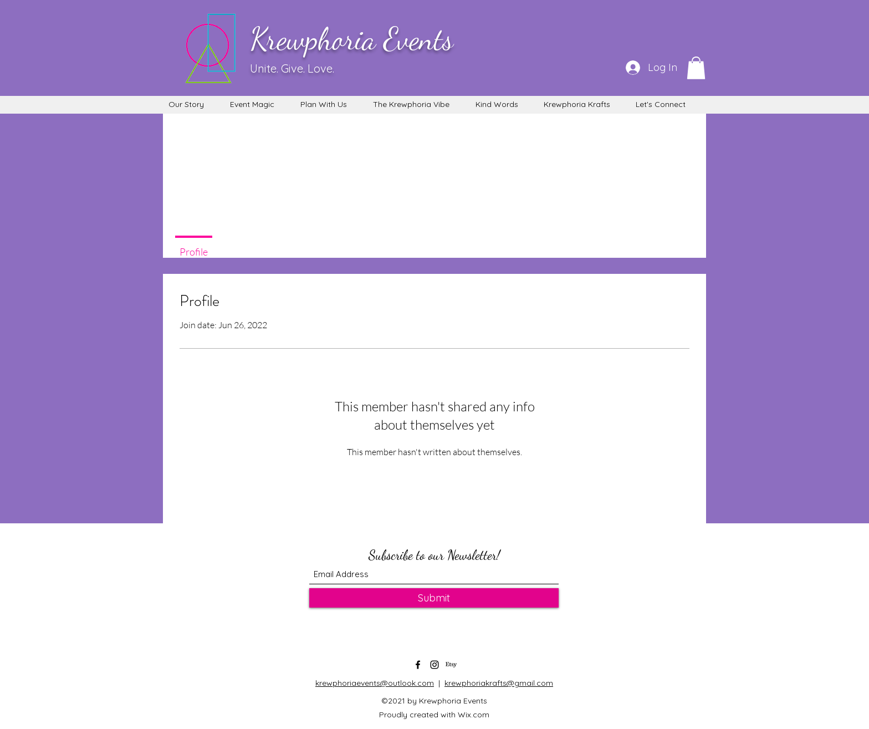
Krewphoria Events (351, 39)
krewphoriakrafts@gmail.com (498, 683)
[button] (696, 68)
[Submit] (434, 598)
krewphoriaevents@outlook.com (374, 683)
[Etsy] (451, 664)
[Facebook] (417, 664)
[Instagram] (434, 664)
